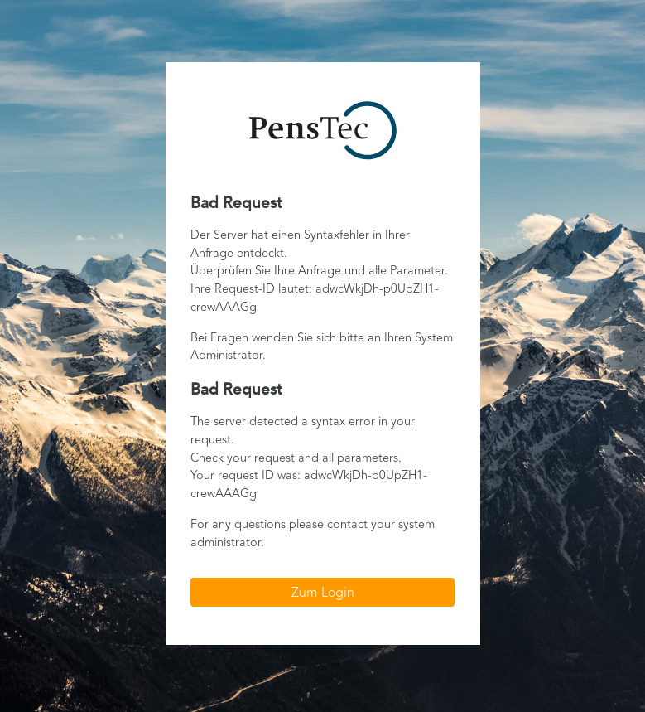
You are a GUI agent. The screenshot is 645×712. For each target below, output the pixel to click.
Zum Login (322, 593)
